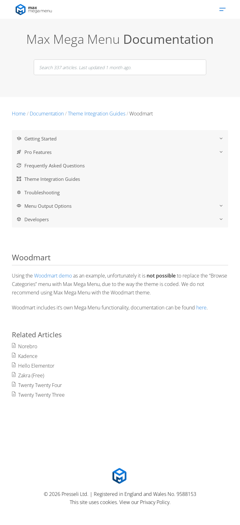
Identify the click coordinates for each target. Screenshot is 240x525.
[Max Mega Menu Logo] (120, 476)
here (201, 307)
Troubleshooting (42, 192)
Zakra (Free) (31, 375)
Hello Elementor (36, 365)
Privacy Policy (154, 502)
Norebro (27, 346)
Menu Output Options (123, 206)
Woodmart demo (53, 275)
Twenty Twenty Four (40, 385)
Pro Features (123, 152)
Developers (123, 219)
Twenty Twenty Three (41, 394)
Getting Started (123, 138)
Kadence (28, 356)
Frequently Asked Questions (54, 165)
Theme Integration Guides (52, 179)
